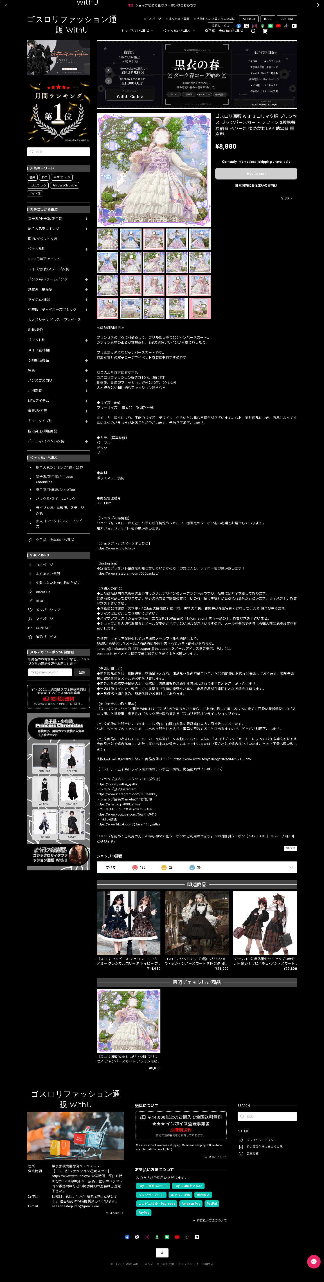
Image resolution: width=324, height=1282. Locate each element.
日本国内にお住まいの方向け (256, 185)
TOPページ (154, 18)
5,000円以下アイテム (44, 259)
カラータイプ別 (40, 421)
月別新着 (35, 391)
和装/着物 (35, 330)
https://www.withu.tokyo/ (116, 548)
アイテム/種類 (39, 300)
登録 (82, 672)
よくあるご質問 (179, 18)
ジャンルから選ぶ (179, 31)
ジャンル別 (36, 249)
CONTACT (287, 18)
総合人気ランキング (43, 229)
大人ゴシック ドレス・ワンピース (54, 320)
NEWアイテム (38, 401)
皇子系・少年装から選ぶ (224, 31)
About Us (249, 18)
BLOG (268, 18)
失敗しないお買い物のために (216, 18)
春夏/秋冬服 (37, 411)
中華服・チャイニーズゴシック (52, 310)
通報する (290, 848)
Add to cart (256, 173)
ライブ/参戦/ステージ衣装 (48, 269)
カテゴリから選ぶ (137, 31)
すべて (111, 867)
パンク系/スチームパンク (48, 279)
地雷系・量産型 (40, 289)
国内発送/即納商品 (42, 431)
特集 (31, 370)
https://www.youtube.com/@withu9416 (127, 814)
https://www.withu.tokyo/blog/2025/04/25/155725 (212, 759)
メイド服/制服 (39, 350)
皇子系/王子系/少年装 (45, 219)
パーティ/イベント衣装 (46, 441)
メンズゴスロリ (40, 381)
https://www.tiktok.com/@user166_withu (128, 824)
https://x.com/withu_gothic (118, 784)
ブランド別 (36, 340)
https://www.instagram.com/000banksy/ (128, 574)
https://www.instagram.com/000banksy (127, 794)
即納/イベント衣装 (42, 239)
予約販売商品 (38, 360)
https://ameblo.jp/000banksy (119, 804)
